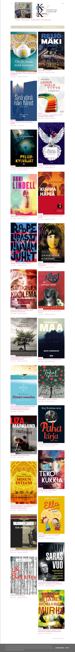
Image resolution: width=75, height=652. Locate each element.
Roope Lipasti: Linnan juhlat (20, 263)
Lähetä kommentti (22, 76)
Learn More (59, 648)
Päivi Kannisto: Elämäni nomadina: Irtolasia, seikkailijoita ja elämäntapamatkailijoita (22, 408)
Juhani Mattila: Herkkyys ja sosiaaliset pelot (20, 358)
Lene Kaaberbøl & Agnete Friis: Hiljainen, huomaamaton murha (49, 630)
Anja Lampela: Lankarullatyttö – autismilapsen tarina (50, 115)
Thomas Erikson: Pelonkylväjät (22, 168)
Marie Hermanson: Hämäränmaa (49, 359)
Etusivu (17, 20)
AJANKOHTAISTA (35, 20)
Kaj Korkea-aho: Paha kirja (48, 444)
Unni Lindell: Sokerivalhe (19, 216)
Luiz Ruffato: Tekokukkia (47, 490)
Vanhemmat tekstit (58, 638)
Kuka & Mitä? (25, 20)
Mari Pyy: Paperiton (17, 595)
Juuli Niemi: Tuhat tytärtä (47, 399)
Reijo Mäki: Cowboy (45, 70)
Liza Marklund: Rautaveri (19, 455)
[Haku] (63, 3)
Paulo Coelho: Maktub (46, 165)
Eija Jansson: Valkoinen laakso (22, 550)
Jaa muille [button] (13, 76)
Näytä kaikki (60, 27)
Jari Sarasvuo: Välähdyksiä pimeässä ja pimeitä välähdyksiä (50, 583)
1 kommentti (20, 125)
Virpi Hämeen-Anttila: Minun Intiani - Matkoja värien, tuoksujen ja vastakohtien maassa (23, 506)
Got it (67, 648)
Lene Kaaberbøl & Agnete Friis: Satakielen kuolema (22, 310)
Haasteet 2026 (45, 20)
